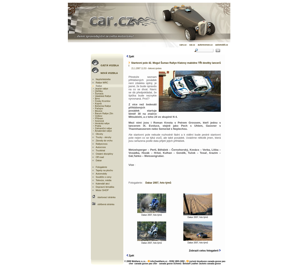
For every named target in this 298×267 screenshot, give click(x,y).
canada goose (214, 263)
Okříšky (98, 91)
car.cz (192, 45)
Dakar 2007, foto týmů (151, 214)
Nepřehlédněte (103, 79)
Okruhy (99, 134)
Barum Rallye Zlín (103, 113)
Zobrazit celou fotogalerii (205, 250)
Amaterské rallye (102, 131)
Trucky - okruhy (103, 137)
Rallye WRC (102, 82)
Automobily (101, 173)
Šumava (98, 93)
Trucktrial (100, 150)
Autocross (101, 147)
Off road (100, 157)
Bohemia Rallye (102, 106)
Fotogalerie (101, 167)
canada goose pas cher (145, 263)
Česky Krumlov (101, 101)
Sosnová (98, 121)
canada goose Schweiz (170, 263)
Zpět (130, 56)
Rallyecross (101, 144)
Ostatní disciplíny (104, 154)
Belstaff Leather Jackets (195, 263)
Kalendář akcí (102, 183)
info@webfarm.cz (158, 261)
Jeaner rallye (100, 88)
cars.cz (182, 45)
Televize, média (103, 180)
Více (132, 164)
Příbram (98, 118)
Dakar (99, 160)
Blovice (97, 111)
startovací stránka (106, 197)
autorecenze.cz (205, 45)
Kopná (97, 103)
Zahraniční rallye (102, 128)
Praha (97, 126)
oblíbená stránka (105, 204)
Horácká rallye (101, 123)
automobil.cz (221, 45)
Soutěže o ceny (103, 177)
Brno (96, 98)
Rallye (99, 86)
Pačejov (98, 108)
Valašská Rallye (102, 96)
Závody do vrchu (104, 140)
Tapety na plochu (104, 170)
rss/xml (192, 261)
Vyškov (97, 116)
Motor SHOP (102, 190)
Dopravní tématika (105, 187)
